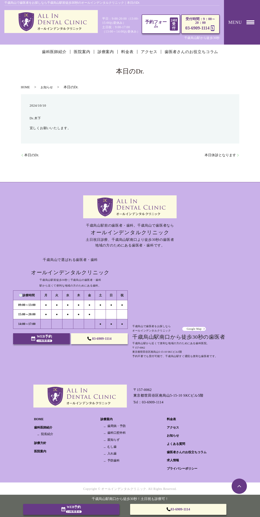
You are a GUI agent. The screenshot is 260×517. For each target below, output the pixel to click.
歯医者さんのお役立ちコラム (191, 52)
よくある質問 (176, 444)
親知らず (113, 439)
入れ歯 (112, 453)
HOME (25, 87)
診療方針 (40, 443)
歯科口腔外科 (116, 432)
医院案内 (82, 52)
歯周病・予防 (116, 426)
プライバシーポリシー (182, 468)
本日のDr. (31, 155)
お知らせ (47, 87)
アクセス (149, 52)
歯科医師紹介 (54, 52)
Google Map (194, 328)
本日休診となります (220, 155)
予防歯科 (113, 460)
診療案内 (106, 52)
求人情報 (173, 460)
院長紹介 (47, 434)
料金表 (127, 52)
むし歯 (112, 446)
